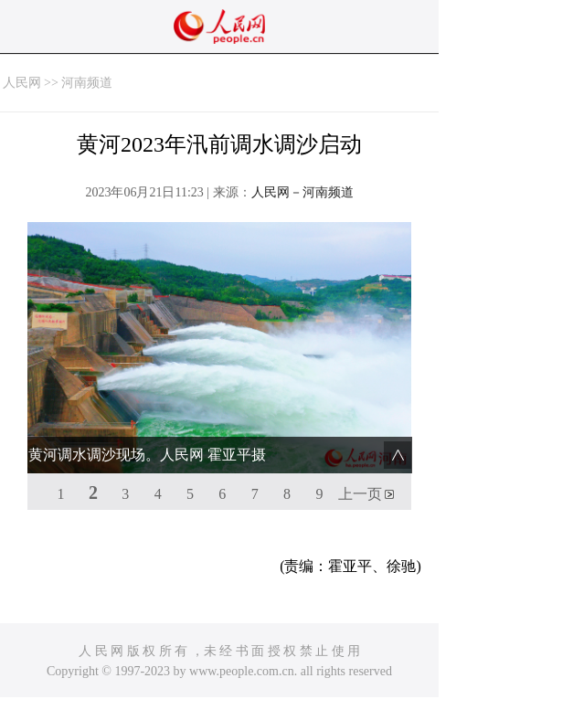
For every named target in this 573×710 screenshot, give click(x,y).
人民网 (22, 83)
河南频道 (86, 83)
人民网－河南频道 (302, 192)
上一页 (360, 494)
